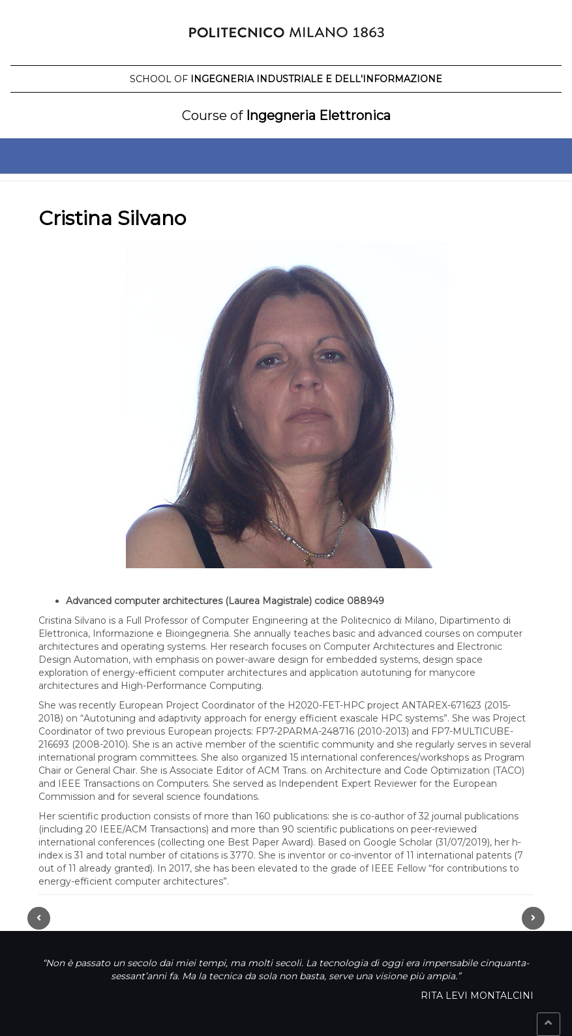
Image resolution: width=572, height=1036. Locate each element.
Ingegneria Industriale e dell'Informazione (286, 79)
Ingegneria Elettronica (286, 115)
